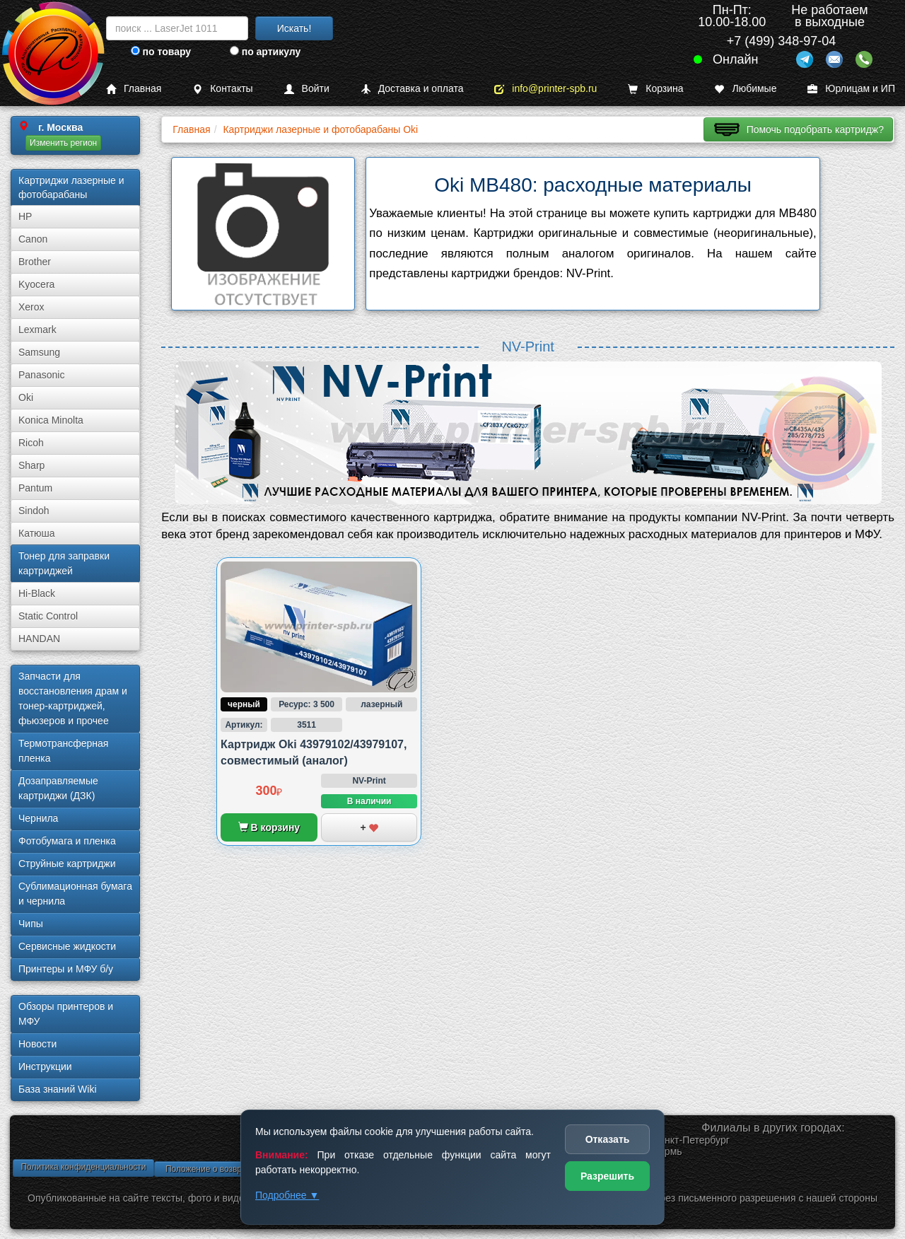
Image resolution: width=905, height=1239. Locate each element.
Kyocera (36, 284)
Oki (25, 397)
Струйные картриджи (67, 863)
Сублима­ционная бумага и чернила (75, 893)
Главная (133, 88)
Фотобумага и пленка (67, 841)
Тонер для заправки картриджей (64, 563)
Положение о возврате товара (224, 1169)
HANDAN (39, 638)
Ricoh (31, 442)
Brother (34, 261)
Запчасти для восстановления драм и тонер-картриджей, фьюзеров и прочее (72, 698)
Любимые (745, 88)
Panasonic (41, 374)
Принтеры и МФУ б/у (65, 969)
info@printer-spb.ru (545, 88)
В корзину (269, 827)
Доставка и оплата (412, 88)
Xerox (31, 307)
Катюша (36, 533)
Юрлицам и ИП (851, 88)
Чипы (30, 923)
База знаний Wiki (57, 1089)
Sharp (31, 465)
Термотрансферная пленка (63, 751)
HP (25, 216)
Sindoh (33, 510)
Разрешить (607, 1176)
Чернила (38, 818)
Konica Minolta (50, 420)
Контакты (222, 88)
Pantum (35, 488)
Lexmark (37, 329)
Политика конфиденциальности (83, 1167)
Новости (37, 1043)
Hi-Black (36, 593)
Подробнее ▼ (287, 1195)
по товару (161, 51)
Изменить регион (63, 143)
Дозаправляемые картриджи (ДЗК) (58, 788)
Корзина (655, 88)
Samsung (39, 352)
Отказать (607, 1139)
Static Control (48, 616)
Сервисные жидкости (67, 946)
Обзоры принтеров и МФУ (65, 1014)
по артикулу (265, 51)
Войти (306, 88)
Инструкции (45, 1066)
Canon (32, 239)
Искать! (294, 28)
